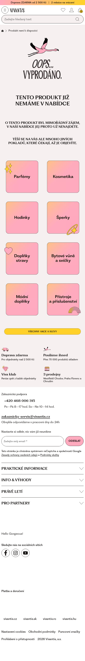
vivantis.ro (49, 619)
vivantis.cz (10, 619)
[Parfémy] (22, 176)
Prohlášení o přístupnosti (18, 639)
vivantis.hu (69, 619)
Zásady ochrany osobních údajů (19, 455)
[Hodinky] (22, 217)
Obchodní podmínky (41, 631)
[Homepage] (17, 10)
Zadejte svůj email (15, 441)
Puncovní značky (69, 631)
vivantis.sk (30, 619)
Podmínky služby (49, 455)
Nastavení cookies (13, 631)
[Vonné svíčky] (63, 258)
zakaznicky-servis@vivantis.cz (25, 417)
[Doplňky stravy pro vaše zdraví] (22, 258)
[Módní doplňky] (22, 299)
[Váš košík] (80, 10)
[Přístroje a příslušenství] (63, 299)
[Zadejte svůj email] (33, 441)
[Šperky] (63, 217)
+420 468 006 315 (19, 401)
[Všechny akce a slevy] (42, 331)
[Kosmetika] (63, 176)
